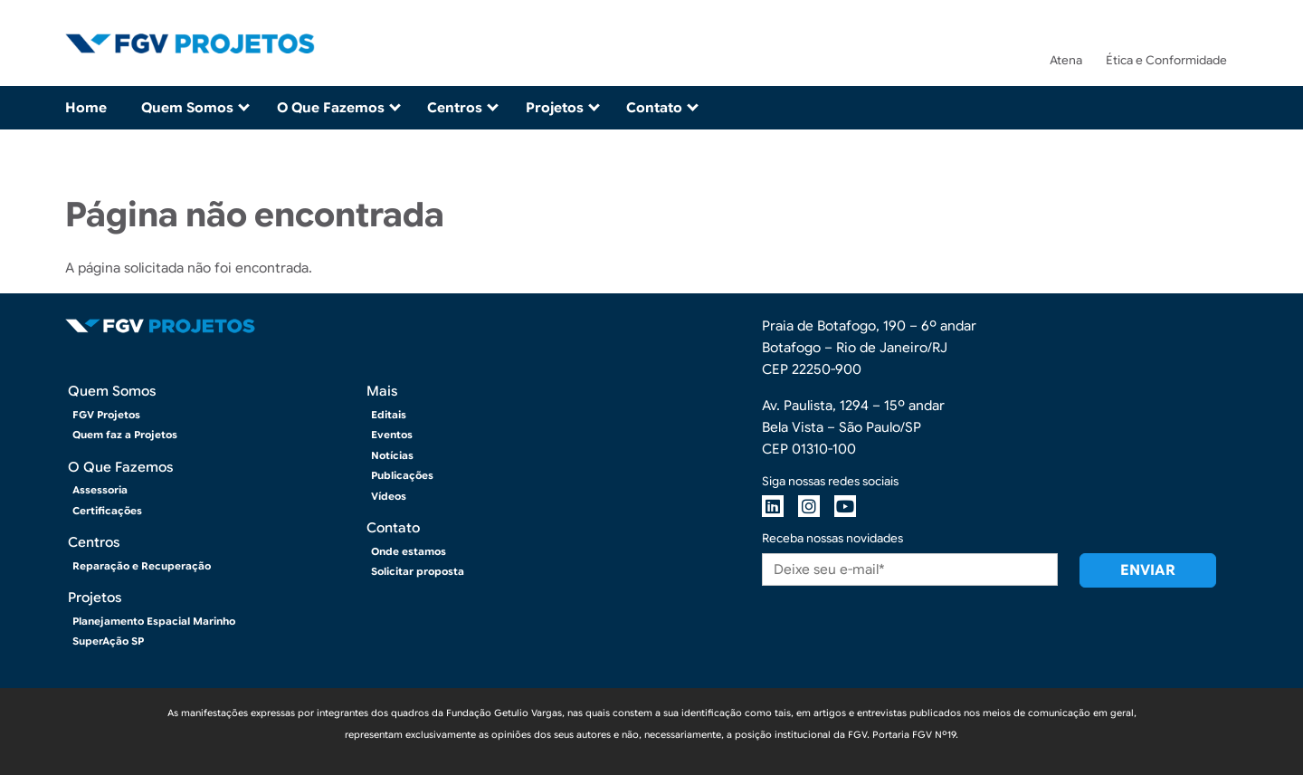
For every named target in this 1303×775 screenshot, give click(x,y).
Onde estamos (408, 551)
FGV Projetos (106, 414)
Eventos (392, 434)
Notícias (392, 455)
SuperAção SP (108, 641)
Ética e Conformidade (1166, 60)
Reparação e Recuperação (141, 566)
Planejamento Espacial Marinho (153, 621)
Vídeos (388, 496)
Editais (388, 414)
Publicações (402, 475)
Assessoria (100, 489)
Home (86, 108)
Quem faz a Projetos (124, 434)
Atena (1066, 60)
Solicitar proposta (417, 571)
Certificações (107, 510)
